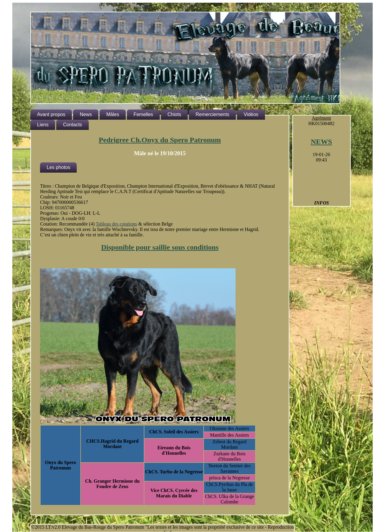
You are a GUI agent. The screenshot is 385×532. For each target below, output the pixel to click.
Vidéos (251, 114)
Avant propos (51, 114)
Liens (42, 124)
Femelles (143, 114)
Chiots (174, 114)
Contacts (72, 124)
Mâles (112, 114)
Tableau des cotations (116, 223)
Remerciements (212, 114)
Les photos (58, 167)
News (86, 114)
